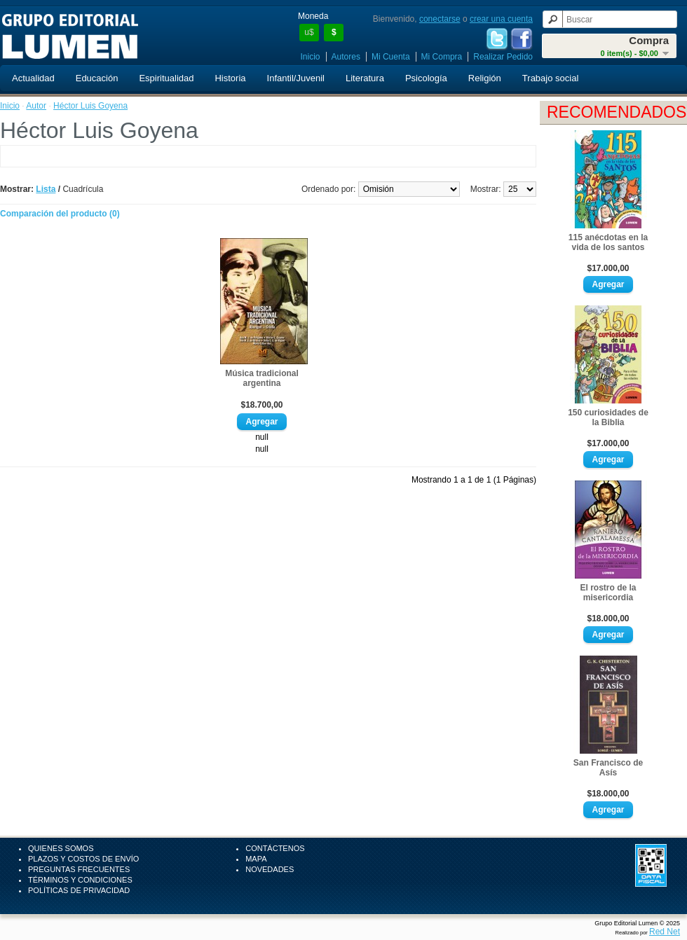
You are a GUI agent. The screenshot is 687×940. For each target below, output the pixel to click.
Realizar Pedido (503, 57)
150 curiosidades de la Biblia (608, 417)
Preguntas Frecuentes (79, 869)
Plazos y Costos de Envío (83, 859)
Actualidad (33, 78)
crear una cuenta (501, 19)
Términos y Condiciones (80, 880)
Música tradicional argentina (262, 378)
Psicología (426, 78)
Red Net (664, 931)
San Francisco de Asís (608, 767)
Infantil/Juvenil (296, 78)
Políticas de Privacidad (79, 890)
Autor (36, 106)
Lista (45, 189)
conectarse (440, 19)
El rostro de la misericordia (608, 592)
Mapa (255, 859)
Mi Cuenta (391, 57)
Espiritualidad (166, 78)
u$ (308, 32)
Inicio (310, 57)
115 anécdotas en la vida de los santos (608, 242)
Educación (97, 78)
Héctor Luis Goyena (90, 106)
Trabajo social (550, 78)
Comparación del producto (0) (60, 214)
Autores (346, 57)
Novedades (269, 869)
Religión (484, 78)
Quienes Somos (61, 848)
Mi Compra (442, 57)
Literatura (365, 78)
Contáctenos (274, 848)
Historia (230, 78)
